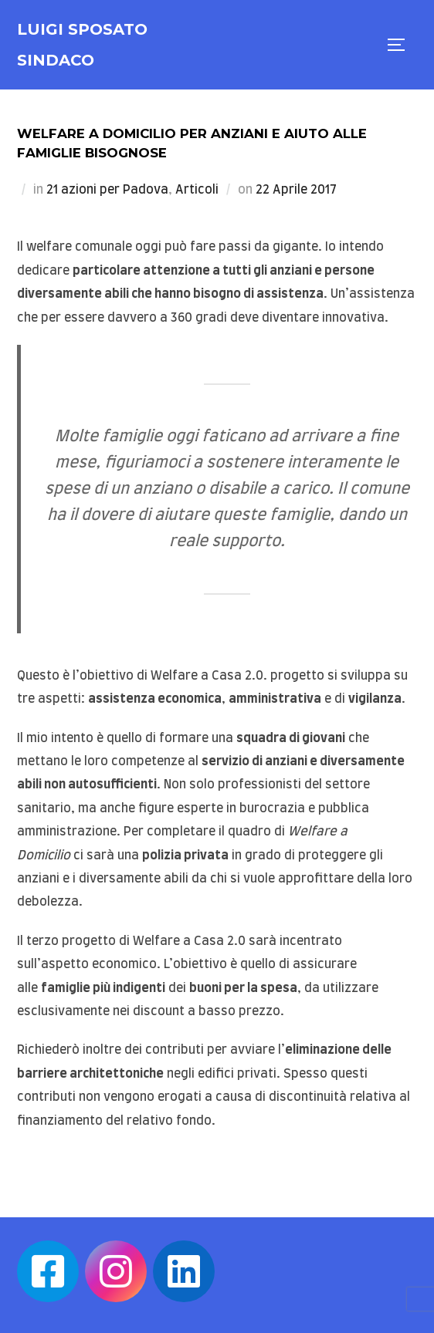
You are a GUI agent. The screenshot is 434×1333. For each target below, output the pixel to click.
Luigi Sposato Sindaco (82, 44)
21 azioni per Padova (107, 190)
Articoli (197, 190)
